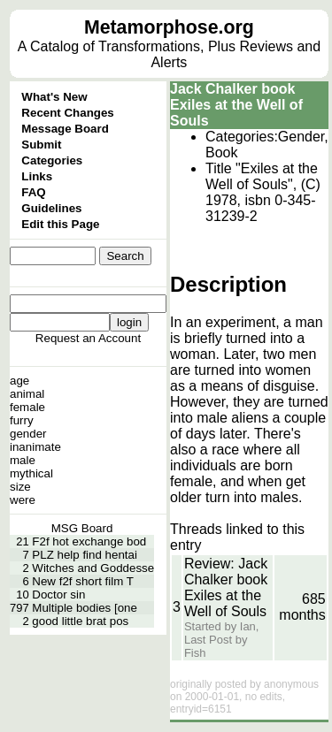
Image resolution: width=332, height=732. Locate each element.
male (22, 460)
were (22, 500)
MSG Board (82, 528)
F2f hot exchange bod (89, 541)
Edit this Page (60, 224)
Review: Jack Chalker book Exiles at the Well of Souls (225, 587)
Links (36, 176)
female (27, 407)
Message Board (65, 128)
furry (22, 420)
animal (27, 393)
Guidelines (51, 208)
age (19, 380)
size (20, 486)
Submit (41, 144)
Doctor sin (58, 594)
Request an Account (88, 338)
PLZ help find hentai (84, 554)
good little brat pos (80, 621)
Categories (51, 160)
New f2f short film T (83, 581)
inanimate (35, 447)
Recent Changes (67, 112)
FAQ (33, 192)
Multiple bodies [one (84, 607)
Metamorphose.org (169, 27)
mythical (31, 473)
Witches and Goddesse (93, 568)
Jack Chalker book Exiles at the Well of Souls (236, 104)
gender (28, 433)
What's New (54, 96)
